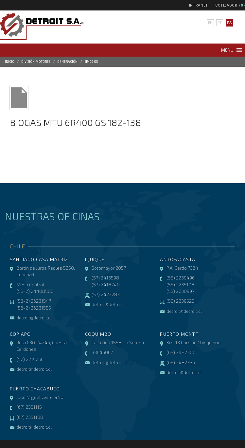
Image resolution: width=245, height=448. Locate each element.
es (228, 23)
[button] (227, 50)
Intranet (198, 5)
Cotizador (226, 5)
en (209, 23)
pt (219, 23)
